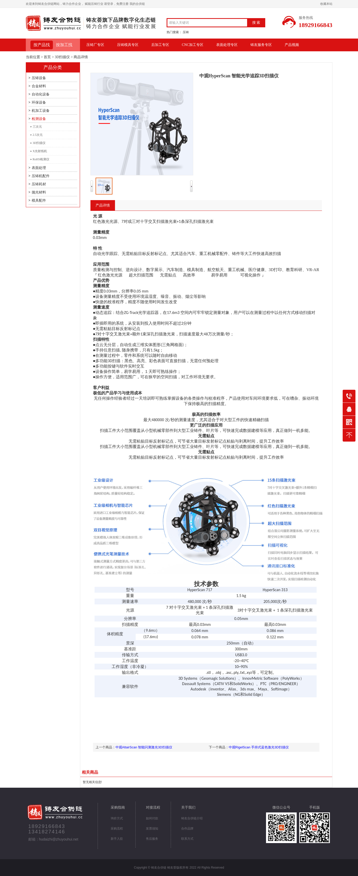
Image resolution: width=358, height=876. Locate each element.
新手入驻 (117, 839)
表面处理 (39, 168)
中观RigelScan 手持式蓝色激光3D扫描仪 (259, 747)
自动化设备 (41, 94)
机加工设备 (41, 111)
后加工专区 (160, 45)
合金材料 (39, 86)
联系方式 (187, 839)
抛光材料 (39, 192)
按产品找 (41, 45)
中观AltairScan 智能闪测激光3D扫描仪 (144, 747)
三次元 (37, 126)
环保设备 (39, 102)
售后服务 (152, 839)
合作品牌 (187, 828)
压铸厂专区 (95, 45)
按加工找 (64, 45)
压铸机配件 (41, 176)
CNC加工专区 (193, 45)
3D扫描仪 (62, 57)
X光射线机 (40, 151)
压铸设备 (39, 78)
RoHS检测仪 (41, 159)
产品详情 (103, 205)
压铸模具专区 (127, 45)
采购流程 (117, 828)
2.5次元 (38, 135)
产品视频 (292, 45)
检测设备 (39, 119)
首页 (47, 57)
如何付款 (152, 818)
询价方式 (117, 818)
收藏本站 (326, 4)
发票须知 (152, 828)
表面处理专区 (227, 45)
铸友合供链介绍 (192, 818)
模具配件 (39, 200)
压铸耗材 (39, 184)
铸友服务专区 (261, 45)
